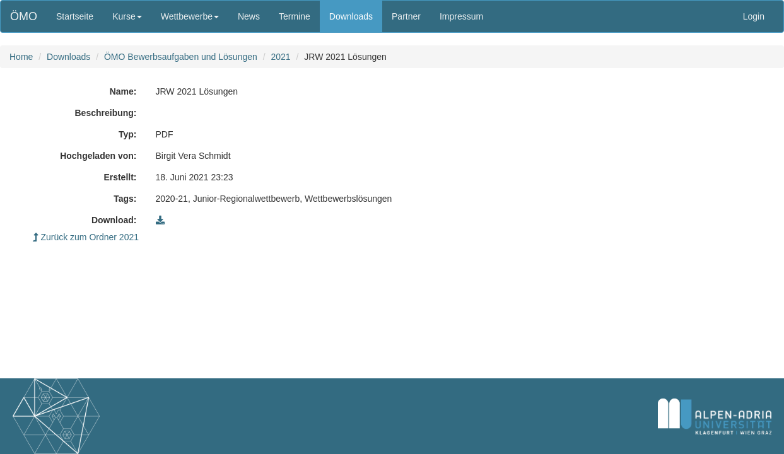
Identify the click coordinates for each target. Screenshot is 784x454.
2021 (280, 57)
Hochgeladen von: (98, 156)
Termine (294, 16)
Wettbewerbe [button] (190, 16)
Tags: (125, 199)
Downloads (351, 16)
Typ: (128, 134)
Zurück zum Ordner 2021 (86, 237)
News (249, 16)
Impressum (461, 16)
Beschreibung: (105, 113)
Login (753, 16)
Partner (406, 16)
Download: (114, 220)
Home (21, 57)
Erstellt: (119, 177)
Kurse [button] (127, 16)
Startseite (74, 16)
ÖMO (23, 16)
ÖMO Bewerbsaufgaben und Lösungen (180, 57)
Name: (123, 91)
